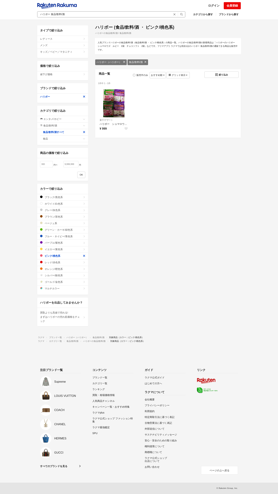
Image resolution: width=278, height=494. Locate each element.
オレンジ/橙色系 (62, 268)
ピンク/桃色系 (62, 255)
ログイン (213, 5)
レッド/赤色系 (62, 262)
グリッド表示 (178, 75)
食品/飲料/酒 (138, 62)
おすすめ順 (158, 75)
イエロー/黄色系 (62, 249)
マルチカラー (62, 288)
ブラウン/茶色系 (62, 216)
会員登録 (232, 5)
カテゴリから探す (203, 14)
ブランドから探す (229, 14)
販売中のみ (140, 75)
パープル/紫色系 (62, 242)
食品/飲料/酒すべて (64, 132)
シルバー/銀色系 (62, 275)
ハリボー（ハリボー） (111, 62)
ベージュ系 (62, 223)
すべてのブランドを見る (53, 466)
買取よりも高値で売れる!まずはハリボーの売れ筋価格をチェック (62, 317)
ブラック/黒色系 (62, 197)
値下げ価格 (62, 74)
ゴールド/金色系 (62, 281)
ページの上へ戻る (219, 470)
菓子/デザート (106, 120)
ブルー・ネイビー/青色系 (62, 236)
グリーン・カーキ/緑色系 (62, 229)
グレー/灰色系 (62, 210)
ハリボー (62, 96)
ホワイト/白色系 (62, 203)
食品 (64, 138)
